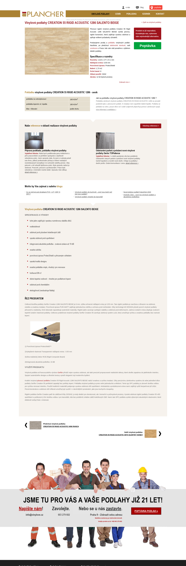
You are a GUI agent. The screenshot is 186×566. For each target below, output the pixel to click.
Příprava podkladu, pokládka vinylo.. (61, 545)
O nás (128, 7)
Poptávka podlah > (146, 486)
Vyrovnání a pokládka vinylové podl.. (61, 551)
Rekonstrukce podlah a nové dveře (60, 554)
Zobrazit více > (124, 82)
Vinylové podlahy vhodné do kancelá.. (30, 551)
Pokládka (131, 13)
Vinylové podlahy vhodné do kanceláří (89, 180)
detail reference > (50, 156)
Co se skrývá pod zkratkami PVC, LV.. (30, 545)
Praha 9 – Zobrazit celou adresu (106, 489)
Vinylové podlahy (100, 13)
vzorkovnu (93, 48)
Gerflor (60, 356)
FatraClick (84, 551)
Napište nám (30, 483)
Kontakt (160, 13)
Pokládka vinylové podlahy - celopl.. (60, 558)
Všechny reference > (151, 126)
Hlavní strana (70, 19)
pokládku (111, 43)
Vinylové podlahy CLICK (88, 548)
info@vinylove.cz (34, 489)
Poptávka (147, 46)
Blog (142, 7)
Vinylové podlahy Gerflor (88, 545)
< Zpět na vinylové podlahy (151, 22)
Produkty (79, 19)
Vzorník (146, 13)
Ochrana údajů (158, 564)
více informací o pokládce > (106, 109)
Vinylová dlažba (86, 558)
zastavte (113, 483)
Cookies (165, 564)
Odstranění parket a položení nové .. (60, 548)
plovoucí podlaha (43, 364)
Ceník (118, 13)
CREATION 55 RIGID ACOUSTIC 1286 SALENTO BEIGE (102, 19)
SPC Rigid (84, 554)
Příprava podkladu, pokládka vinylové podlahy (64, 133)
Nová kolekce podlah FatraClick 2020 (137, 175)
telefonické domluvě (117, 45)
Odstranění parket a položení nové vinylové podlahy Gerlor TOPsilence (134, 135)
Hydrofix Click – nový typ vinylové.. (29, 558)
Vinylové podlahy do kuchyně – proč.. (30, 548)
